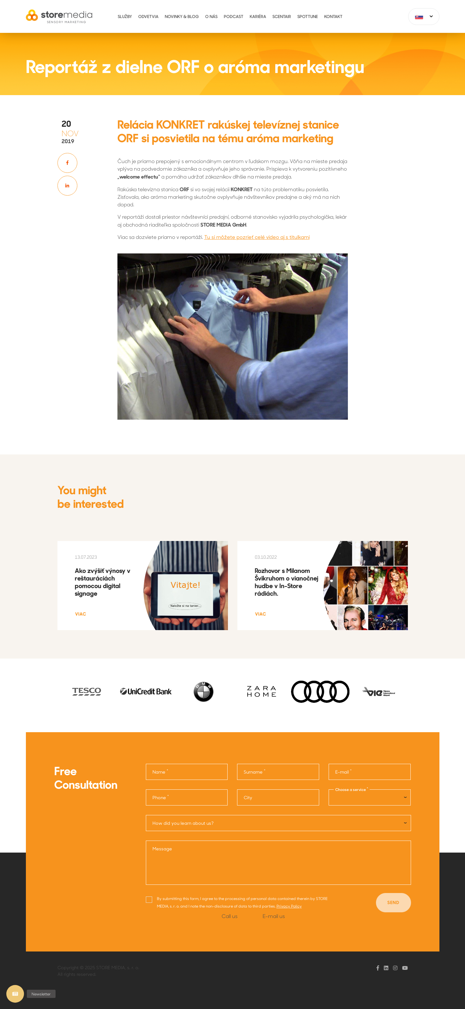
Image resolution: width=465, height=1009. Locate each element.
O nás (211, 16)
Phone (160, 797)
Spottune (307, 16)
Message (162, 849)
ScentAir (281, 16)
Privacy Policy (289, 906)
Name (160, 772)
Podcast (233, 16)
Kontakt (333, 16)
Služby (125, 16)
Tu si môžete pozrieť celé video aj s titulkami (257, 237)
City (248, 797)
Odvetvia (148, 16)
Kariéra (258, 16)
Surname (254, 772)
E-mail (343, 772)
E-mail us (274, 916)
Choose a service (351, 789)
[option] (86, 692)
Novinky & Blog (182, 16)
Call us (229, 916)
